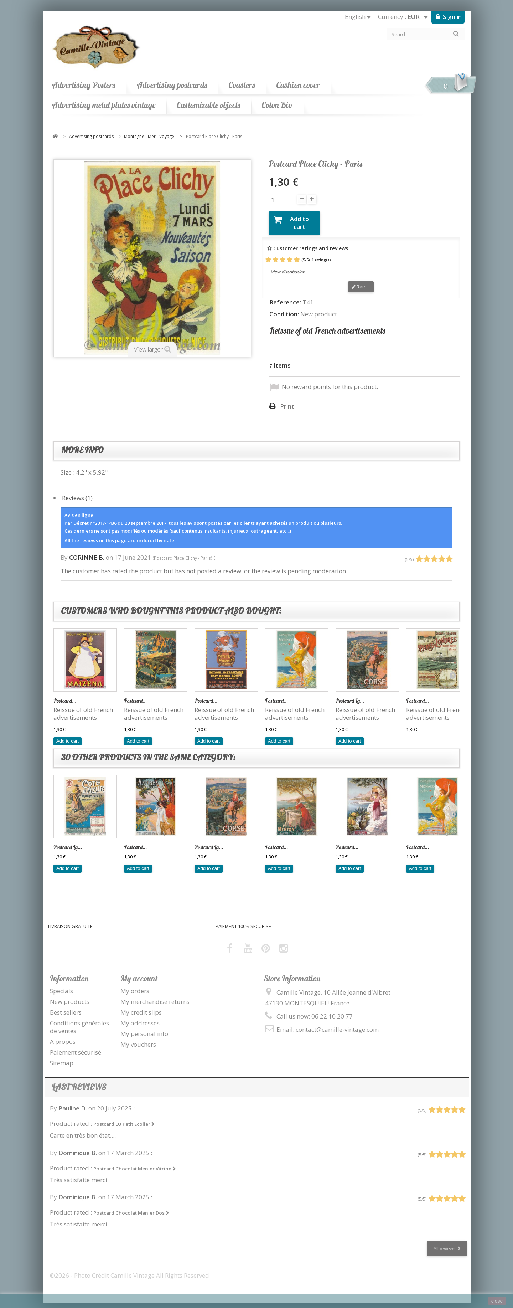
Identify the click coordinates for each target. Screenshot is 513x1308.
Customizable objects (208, 105)
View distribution (288, 266)
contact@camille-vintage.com (337, 1024)
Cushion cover (298, 85)
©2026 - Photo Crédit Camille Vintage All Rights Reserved (129, 1270)
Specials (61, 985)
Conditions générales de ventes (79, 1021)
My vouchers (138, 1039)
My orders (134, 985)
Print (287, 401)
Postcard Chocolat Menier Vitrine (134, 1163)
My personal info (144, 1028)
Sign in (451, 16)
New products (69, 996)
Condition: (284, 308)
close (497, 1301)
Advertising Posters (83, 85)
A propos (63, 1036)
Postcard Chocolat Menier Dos (131, 1207)
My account (138, 973)
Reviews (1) (77, 492)
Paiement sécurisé (75, 1047)
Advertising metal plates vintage (103, 105)
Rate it (361, 281)
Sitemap (61, 1057)
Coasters (241, 85)
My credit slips (141, 1006)
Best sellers (66, 1006)
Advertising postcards (171, 85)
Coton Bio (276, 105)
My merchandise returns (155, 996)
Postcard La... (350, 695)
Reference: (285, 297)
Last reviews (79, 1082)
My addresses (140, 1017)
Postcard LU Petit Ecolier (124, 1118)
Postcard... (64, 695)
